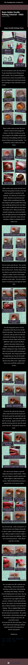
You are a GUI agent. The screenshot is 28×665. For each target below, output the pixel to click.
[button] (3, 20)
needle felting (19, 638)
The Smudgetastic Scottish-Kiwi (14, 2)
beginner (9, 638)
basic (3, 638)
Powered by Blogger (14, 663)
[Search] (26, 2)
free (14, 638)
